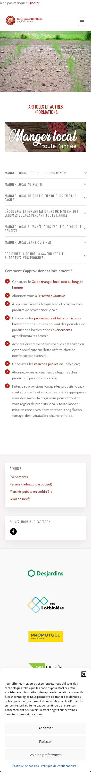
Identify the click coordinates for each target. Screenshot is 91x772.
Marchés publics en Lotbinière (31, 491)
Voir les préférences (45, 761)
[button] (83, 680)
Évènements (19, 477)
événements (62, 330)
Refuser (45, 747)
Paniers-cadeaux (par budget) (31, 484)
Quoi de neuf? (20, 499)
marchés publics (46, 364)
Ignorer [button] (34, 3)
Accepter (45, 734)
